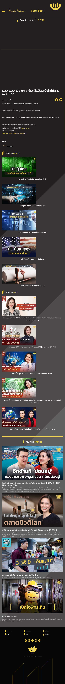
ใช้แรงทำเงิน (9, 631)
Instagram (22, 133)
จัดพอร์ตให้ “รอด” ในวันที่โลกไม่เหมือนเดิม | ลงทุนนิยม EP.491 (32, 429)
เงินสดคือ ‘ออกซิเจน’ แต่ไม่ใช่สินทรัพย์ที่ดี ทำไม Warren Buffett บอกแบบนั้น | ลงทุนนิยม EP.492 (32, 401)
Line (10, 133)
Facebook (5, 133)
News (27, 634)
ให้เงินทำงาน (28, 631)
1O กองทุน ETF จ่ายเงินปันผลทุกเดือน (32, 232)
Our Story (47, 634)
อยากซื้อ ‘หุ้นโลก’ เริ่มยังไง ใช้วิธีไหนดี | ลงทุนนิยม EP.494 (32, 373)
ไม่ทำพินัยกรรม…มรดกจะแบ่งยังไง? (32, 285)
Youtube (15, 133)
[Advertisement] (32, 36)
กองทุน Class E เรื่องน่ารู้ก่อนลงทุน (32, 206)
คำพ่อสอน (47, 631)
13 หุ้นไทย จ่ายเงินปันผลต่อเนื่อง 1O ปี (32, 179)
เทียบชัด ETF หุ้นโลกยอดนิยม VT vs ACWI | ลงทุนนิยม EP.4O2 (32, 347)
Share (4, 146)
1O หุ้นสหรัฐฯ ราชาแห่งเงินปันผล (32, 259)
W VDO (8, 634)
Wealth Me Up (25, 128)
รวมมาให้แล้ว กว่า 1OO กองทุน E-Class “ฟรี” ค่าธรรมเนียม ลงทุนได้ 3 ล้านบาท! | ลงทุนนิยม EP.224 (32, 319)
